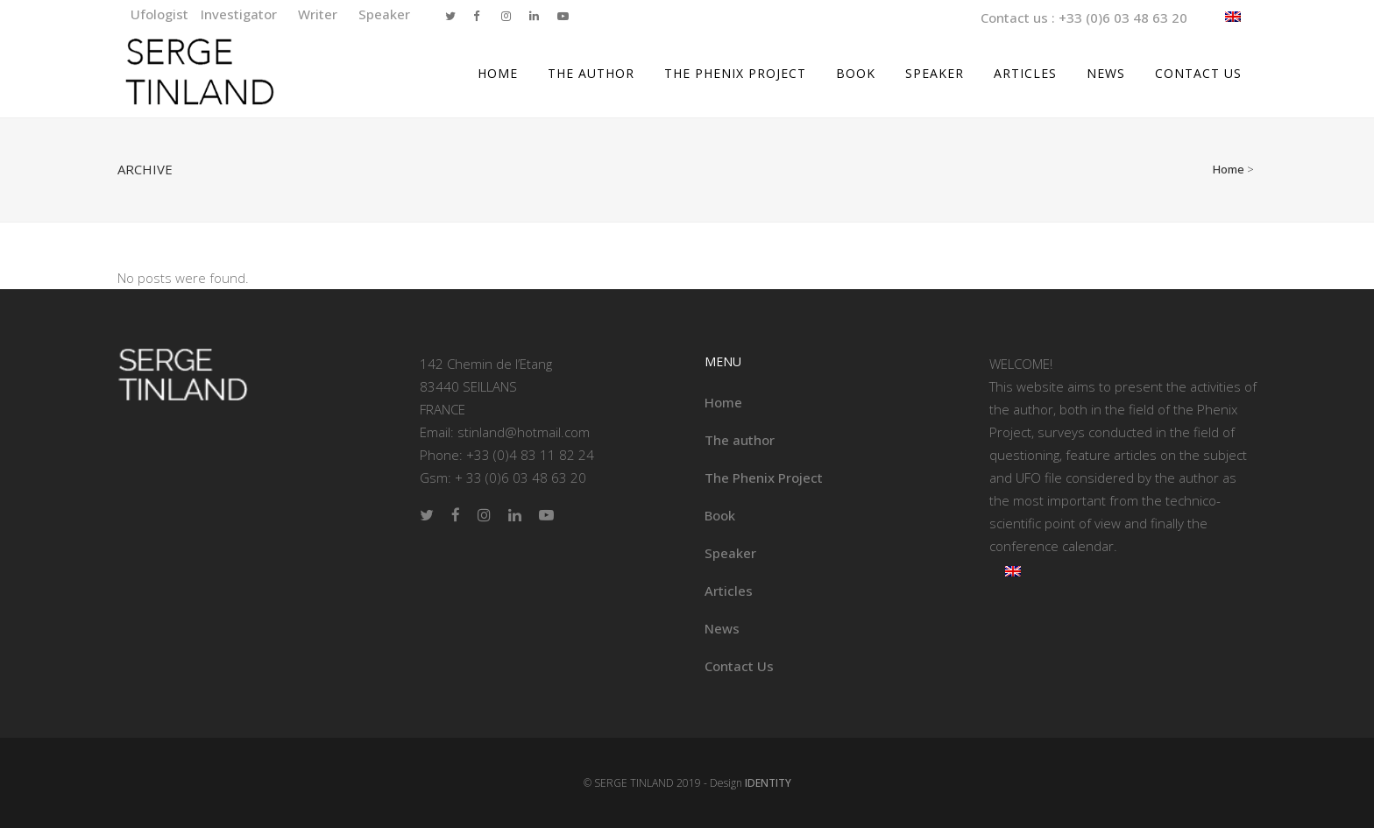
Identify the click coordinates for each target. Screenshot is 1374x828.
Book (720, 515)
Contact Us (739, 666)
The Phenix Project (764, 477)
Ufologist (161, 14)
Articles (729, 590)
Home (1228, 169)
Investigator (240, 14)
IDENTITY (768, 782)
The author (740, 440)
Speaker (384, 14)
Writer (319, 14)
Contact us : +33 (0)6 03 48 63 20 (1084, 17)
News (722, 628)
